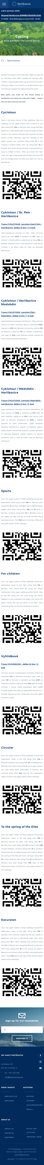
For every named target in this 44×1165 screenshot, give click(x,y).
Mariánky (9, 1100)
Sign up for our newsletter (22, 1021)
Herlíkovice (11, 1096)
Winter (30, 1096)
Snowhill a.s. (17, 1149)
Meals (30, 1109)
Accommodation (35, 1105)
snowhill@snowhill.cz (22, 1154)
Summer (30, 1100)
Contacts (9, 1133)
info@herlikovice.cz (14, 1077)
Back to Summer (13, 60)
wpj (35, 1159)
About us (9, 1128)
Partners (9, 1137)
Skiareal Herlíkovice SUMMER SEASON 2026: (21, 15)
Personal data (34, 1137)
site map (11, 1159)
